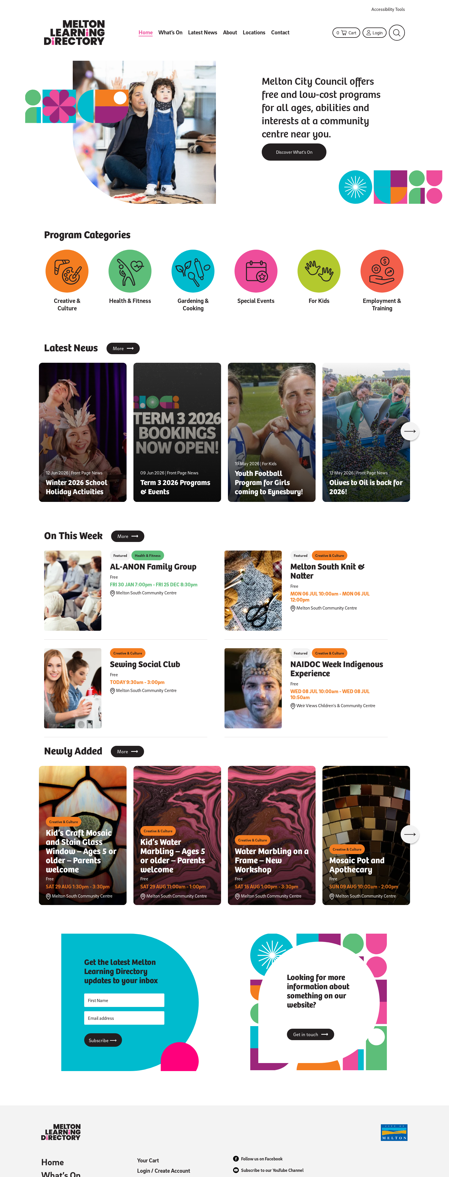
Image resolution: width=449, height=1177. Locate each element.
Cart (346, 32)
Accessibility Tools (388, 9)
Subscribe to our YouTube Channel (268, 1170)
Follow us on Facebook (258, 1159)
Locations (254, 32)
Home (146, 32)
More (123, 348)
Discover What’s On (294, 152)
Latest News (202, 32)
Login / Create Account (163, 1170)
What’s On (170, 32)
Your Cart (148, 1160)
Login (375, 33)
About (230, 32)
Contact (280, 32)
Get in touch (310, 1034)
